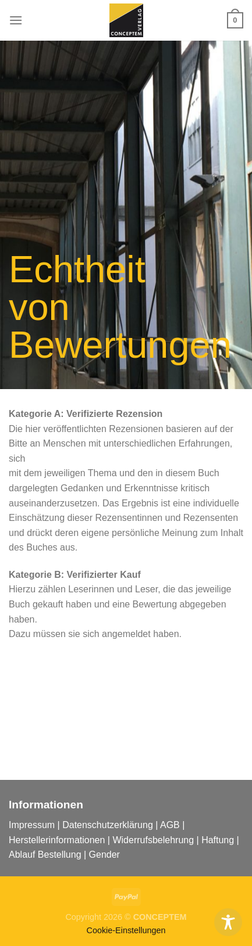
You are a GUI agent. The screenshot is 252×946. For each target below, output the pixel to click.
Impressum (32, 825)
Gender (104, 854)
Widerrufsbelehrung (153, 840)
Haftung (217, 840)
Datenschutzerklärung (107, 825)
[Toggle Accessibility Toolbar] (228, 922)
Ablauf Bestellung (45, 854)
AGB (170, 825)
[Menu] (16, 20)
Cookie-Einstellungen (126, 930)
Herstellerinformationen (57, 840)
